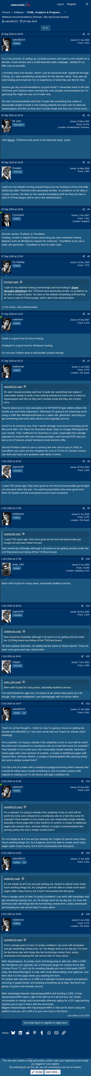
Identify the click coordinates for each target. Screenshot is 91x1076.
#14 (88, 781)
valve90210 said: (13, 386)
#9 (88, 508)
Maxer (11, 140)
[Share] (83, 34)
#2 (88, 115)
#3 (88, 162)
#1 (88, 34)
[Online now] (1, 213)
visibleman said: (13, 631)
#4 (88, 209)
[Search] (87, 4)
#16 (88, 914)
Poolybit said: (11, 282)
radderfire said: (12, 878)
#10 (88, 559)
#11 (88, 605)
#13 (88, 703)
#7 (88, 361)
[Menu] (5, 4)
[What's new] (81, 4)
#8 (88, 461)
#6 (88, 314)
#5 (88, 256)
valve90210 (11, 21)
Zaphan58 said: (12, 534)
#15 (88, 853)
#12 (88, 656)
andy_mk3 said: (12, 682)
